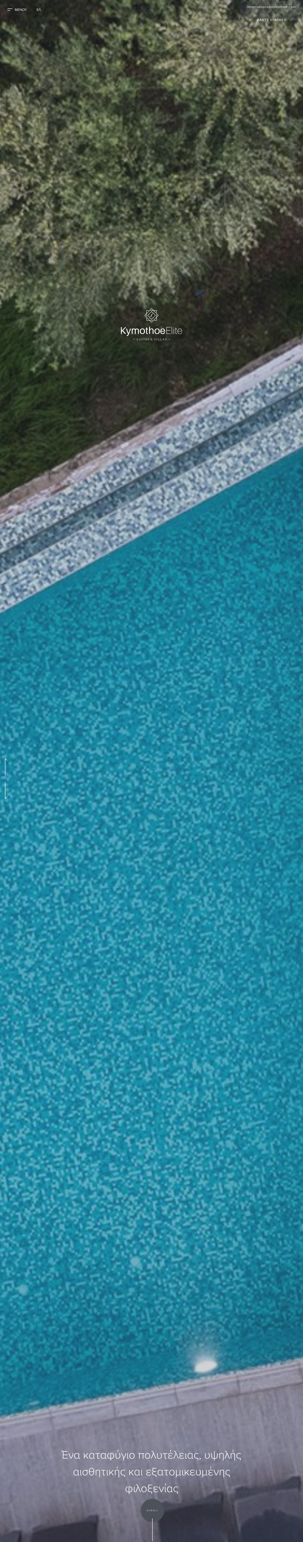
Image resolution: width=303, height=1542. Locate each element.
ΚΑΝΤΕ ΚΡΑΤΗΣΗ (270, 20)
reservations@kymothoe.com (270, 6)
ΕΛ (42, 10)
